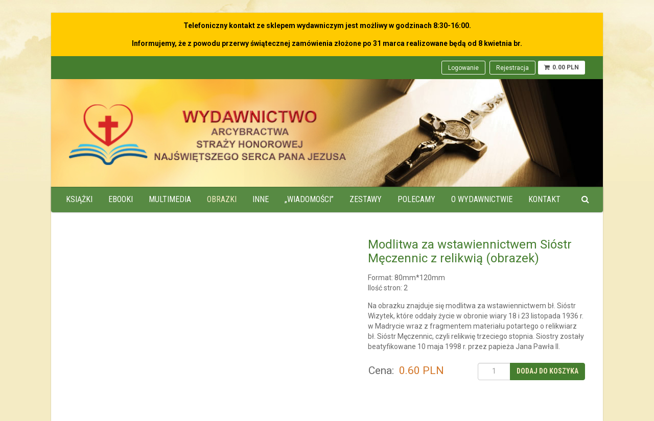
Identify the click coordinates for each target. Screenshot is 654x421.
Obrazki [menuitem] (222, 199)
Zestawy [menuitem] (365, 199)
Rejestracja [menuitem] (512, 67)
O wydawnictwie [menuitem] (481, 199)
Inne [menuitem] (260, 199)
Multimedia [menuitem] (170, 199)
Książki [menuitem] (79, 199)
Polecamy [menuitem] (416, 199)
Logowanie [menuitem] (463, 67)
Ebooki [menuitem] (120, 199)
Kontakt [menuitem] (544, 199)
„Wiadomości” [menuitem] (309, 199)
